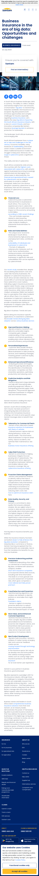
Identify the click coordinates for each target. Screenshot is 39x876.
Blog (23, 762)
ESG (23, 747)
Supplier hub (26, 780)
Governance (26, 751)
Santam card (6, 819)
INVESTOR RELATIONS (6, 770)
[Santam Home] (7, 9)
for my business (7, 747)
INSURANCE (6, 740)
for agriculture (6, 755)
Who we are (25, 744)
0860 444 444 (8, 831)
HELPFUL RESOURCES (29, 769)
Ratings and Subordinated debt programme (8, 790)
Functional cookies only (19, 865)
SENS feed (5, 779)
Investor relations (7, 775)
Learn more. (19, 5)
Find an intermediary (19, 70)
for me (4, 744)
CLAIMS (4, 805)
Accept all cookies (19, 871)
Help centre (25, 777)
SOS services (6, 816)
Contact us (25, 773)
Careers (24, 755)
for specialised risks (8, 751)
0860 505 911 (26, 831)
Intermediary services (29, 784)
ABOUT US (26, 740)
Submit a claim (7, 808)
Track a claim (6, 812)
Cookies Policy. (20, 860)
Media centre (26, 758)
